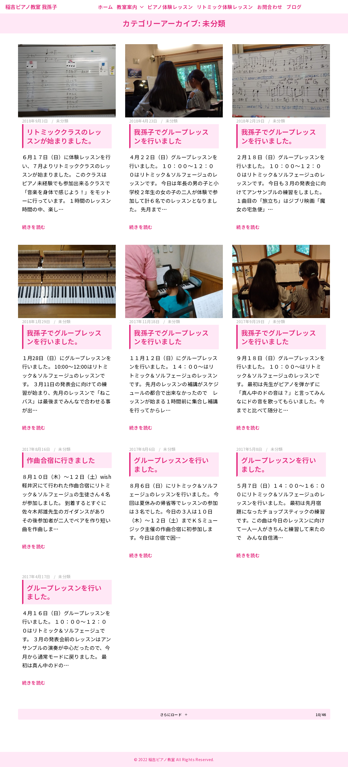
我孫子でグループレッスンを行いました (171, 136)
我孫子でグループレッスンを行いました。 (278, 136)
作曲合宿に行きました (61, 460)
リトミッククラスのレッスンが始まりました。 (64, 136)
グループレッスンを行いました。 (171, 464)
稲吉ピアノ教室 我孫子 (31, 6)
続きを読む (33, 227)
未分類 (62, 121)
